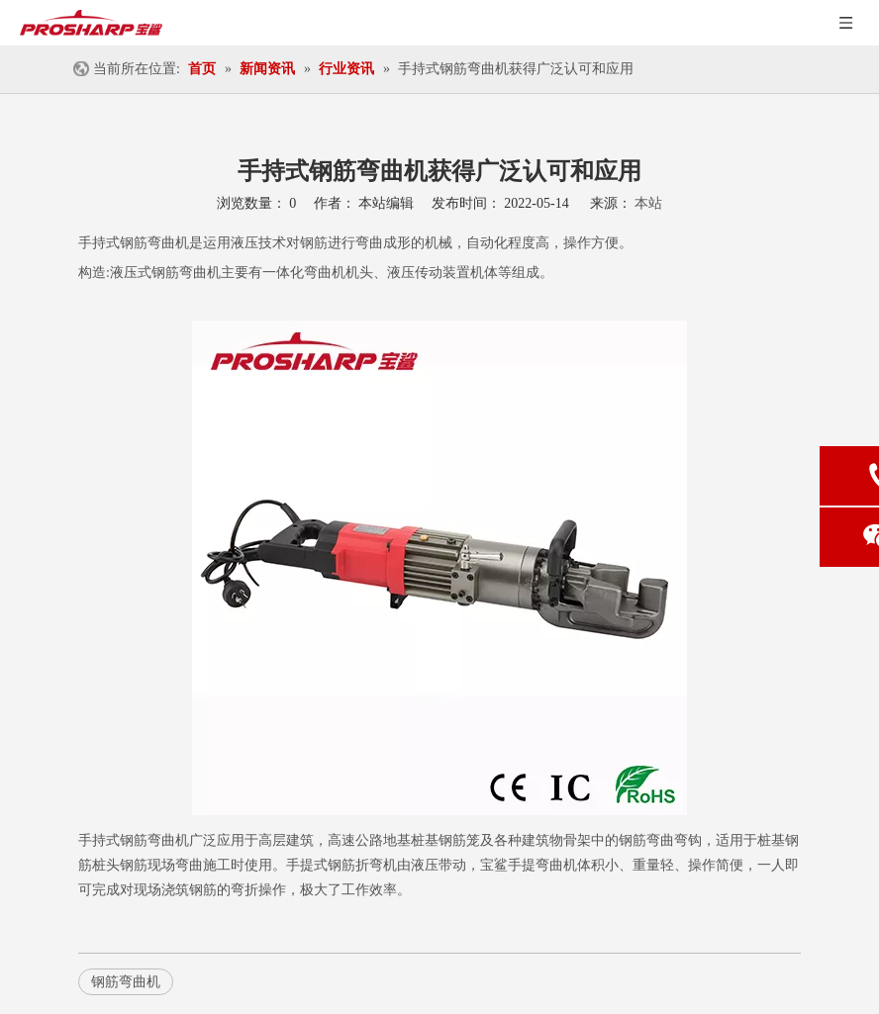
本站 (648, 203)
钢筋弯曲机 (154, 242)
